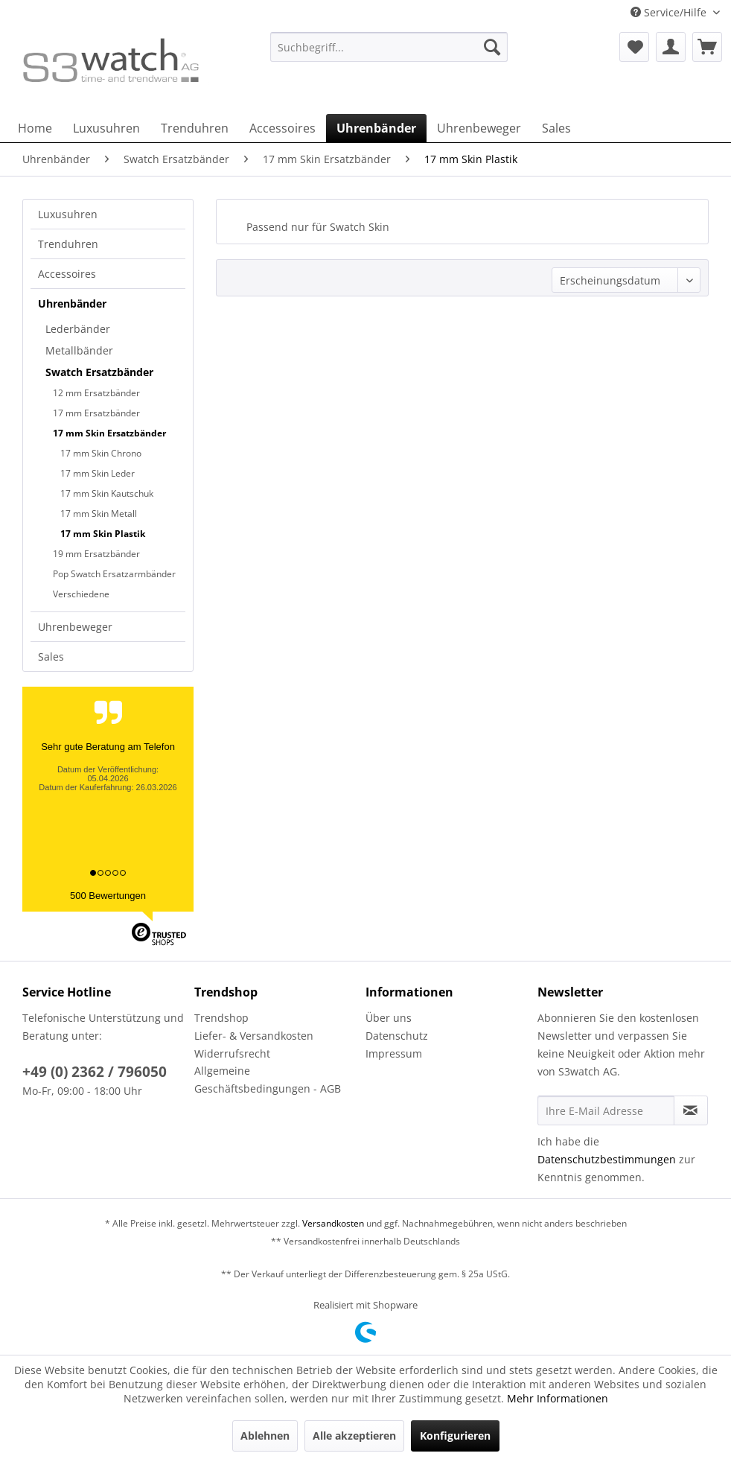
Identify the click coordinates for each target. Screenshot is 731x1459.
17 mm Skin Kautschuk (106, 493)
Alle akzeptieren (354, 1435)
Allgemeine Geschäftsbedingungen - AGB (267, 1080)
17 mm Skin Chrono (100, 453)
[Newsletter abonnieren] (691, 1110)
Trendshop (221, 1018)
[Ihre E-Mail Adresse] (605, 1110)
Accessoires (67, 274)
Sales (51, 656)
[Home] (35, 128)
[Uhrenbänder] (376, 128)
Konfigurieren (455, 1435)
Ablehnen (265, 1435)
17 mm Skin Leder (97, 473)
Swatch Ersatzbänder (99, 372)
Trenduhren (68, 244)
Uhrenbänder (72, 303)
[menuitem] (389, 54)
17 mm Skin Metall (98, 513)
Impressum (394, 1053)
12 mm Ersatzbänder (96, 393)
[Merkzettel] (634, 47)
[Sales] (556, 128)
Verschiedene (81, 594)
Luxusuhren (68, 214)
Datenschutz (397, 1036)
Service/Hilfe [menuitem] (670, 12)
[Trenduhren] (194, 128)
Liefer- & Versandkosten (253, 1036)
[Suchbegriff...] (389, 47)
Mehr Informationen (557, 1398)
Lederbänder (77, 329)
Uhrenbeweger (75, 627)
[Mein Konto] (671, 47)
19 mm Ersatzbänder (96, 553)
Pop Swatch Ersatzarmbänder (114, 574)
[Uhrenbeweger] (479, 128)
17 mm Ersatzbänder (96, 413)
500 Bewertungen (108, 895)
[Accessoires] (282, 128)
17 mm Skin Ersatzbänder (109, 433)
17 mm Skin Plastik (102, 533)
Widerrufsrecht (232, 1053)
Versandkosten (333, 1223)
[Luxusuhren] (106, 128)
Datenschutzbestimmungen (606, 1159)
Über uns (389, 1018)
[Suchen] (492, 47)
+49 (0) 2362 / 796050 (94, 1071)
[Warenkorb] (707, 47)
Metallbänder (79, 350)
